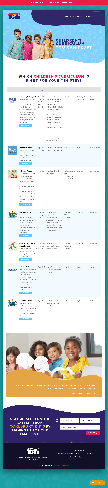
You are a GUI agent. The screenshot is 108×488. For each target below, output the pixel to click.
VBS (77, 16)
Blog (94, 16)
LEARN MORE (25, 125)
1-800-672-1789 (33, 460)
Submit (91, 433)
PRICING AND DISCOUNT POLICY (68, 453)
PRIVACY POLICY (81, 451)
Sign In (96, 13)
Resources (85, 16)
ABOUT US (67, 451)
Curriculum (69, 16)
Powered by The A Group (61, 465)
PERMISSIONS (88, 453)
